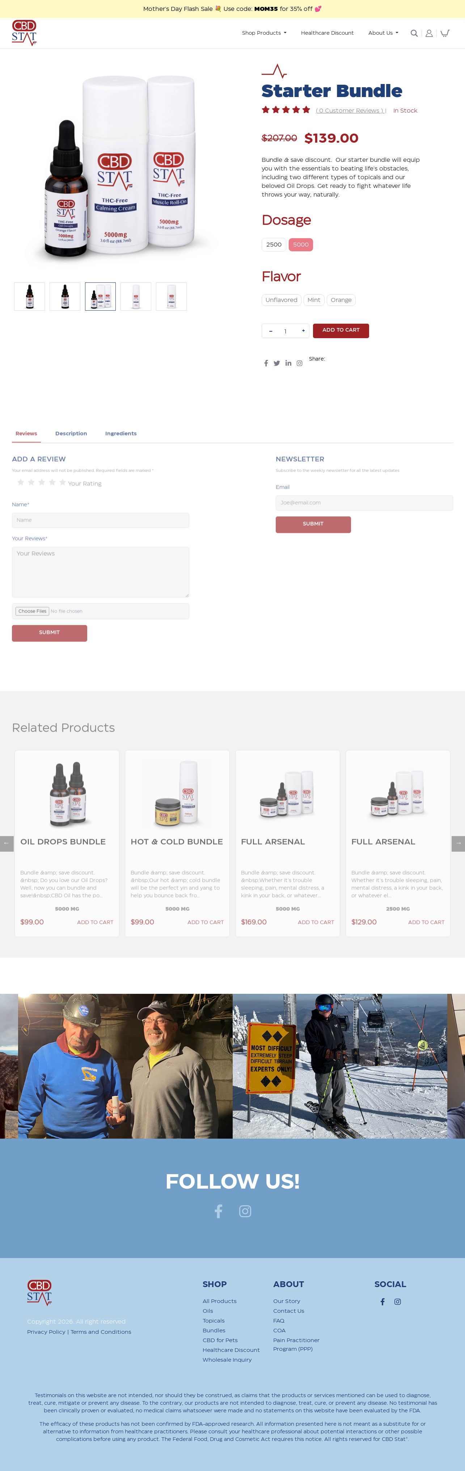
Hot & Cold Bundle (177, 861)
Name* (20, 523)
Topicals (214, 1321)
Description (71, 452)
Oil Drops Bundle (63, 861)
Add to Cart (95, 941)
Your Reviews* (29, 557)
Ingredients (121, 452)
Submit (313, 543)
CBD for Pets (220, 1340)
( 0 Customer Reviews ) (350, 111)
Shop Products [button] (262, 33)
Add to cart (341, 330)
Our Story (286, 1301)
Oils (208, 1311)
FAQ (278, 1321)
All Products (220, 1301)
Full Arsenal (273, 861)
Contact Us (288, 1311)
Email (283, 506)
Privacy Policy (46, 1332)
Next (455, 858)
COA (279, 1330)
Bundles (214, 1330)
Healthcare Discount (327, 33)
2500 (274, 245)
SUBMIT (49, 651)
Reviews (26, 452)
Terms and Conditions (101, 1332)
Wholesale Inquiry (227, 1360)
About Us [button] (381, 33)
